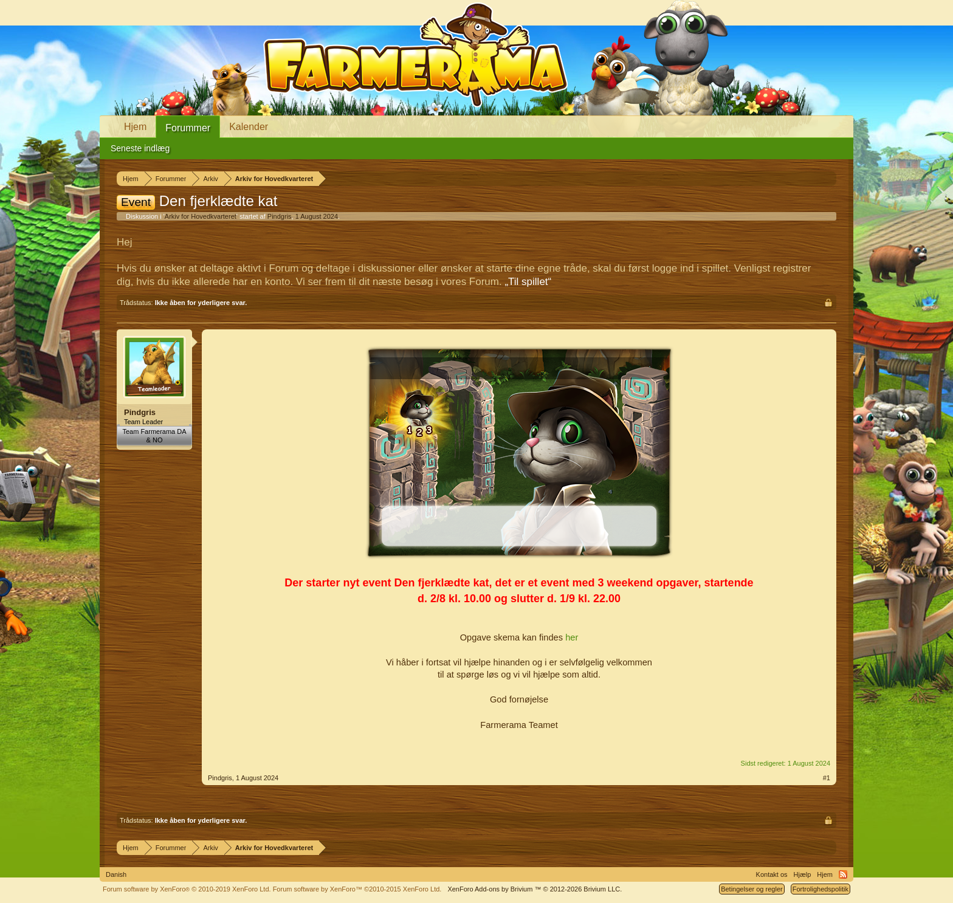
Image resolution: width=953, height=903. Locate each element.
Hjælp (802, 874)
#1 (826, 777)
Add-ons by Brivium (534, 889)
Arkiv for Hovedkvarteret (200, 216)
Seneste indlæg (140, 148)
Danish (116, 874)
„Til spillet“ (527, 281)
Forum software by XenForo (187, 889)
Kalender (248, 127)
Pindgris (279, 216)
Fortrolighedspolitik (820, 889)
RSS (843, 874)
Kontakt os (772, 874)
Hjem (135, 127)
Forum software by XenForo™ (357, 889)
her (571, 637)
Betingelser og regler (752, 889)
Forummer (187, 128)
